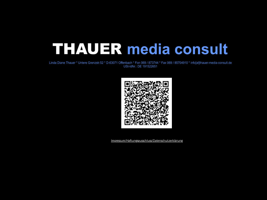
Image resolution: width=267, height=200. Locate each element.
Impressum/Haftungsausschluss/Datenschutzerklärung (147, 140)
